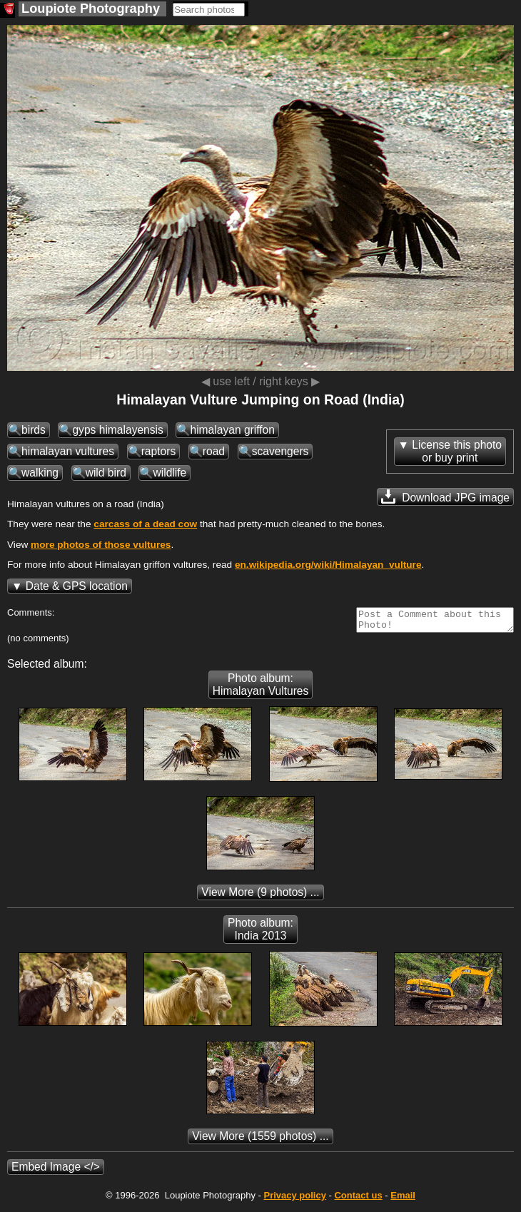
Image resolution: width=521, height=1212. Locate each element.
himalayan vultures (67, 451)
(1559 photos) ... (260, 1140)
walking (40, 473)
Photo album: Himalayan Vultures (261, 688)
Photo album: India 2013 (260, 933)
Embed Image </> (55, 1171)
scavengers (280, 451)
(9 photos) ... (260, 896)
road (214, 451)
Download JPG (445, 496)
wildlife (169, 473)
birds (33, 430)
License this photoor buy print (457, 451)
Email (402, 1199)
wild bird (106, 473)
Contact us (358, 1199)
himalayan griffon (232, 430)
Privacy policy (294, 1199)
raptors (158, 451)
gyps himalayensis (117, 430)
